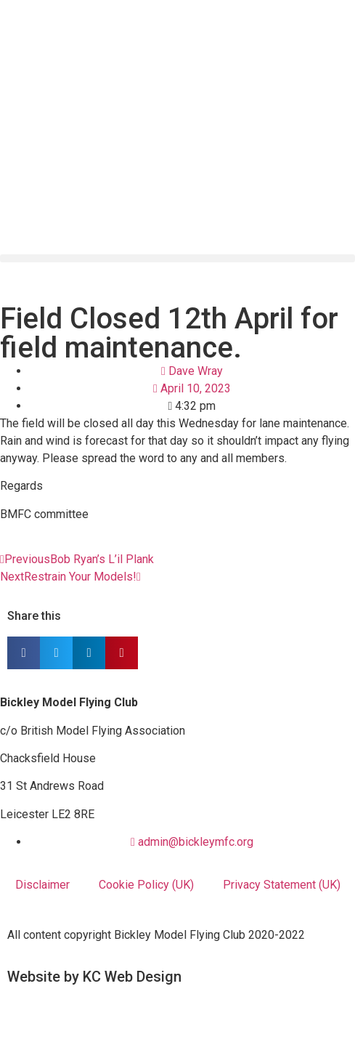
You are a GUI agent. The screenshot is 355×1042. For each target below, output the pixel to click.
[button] (177, 258)
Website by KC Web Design (94, 976)
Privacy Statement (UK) (281, 885)
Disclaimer (42, 885)
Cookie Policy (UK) (146, 885)
